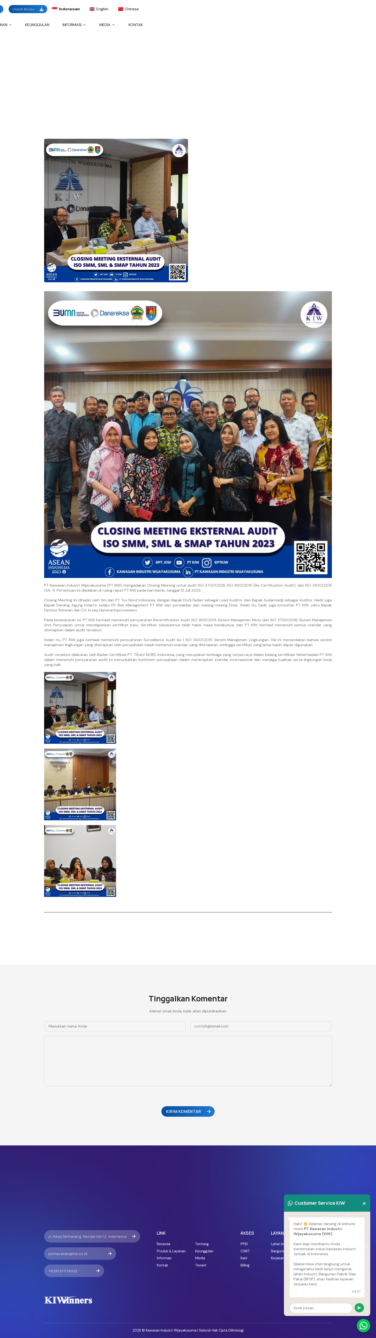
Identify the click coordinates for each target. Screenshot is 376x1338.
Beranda (163, 1244)
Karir (244, 1258)
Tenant (201, 1265)
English (99, 8)
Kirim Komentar (189, 1111)
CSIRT (245, 1251)
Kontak (136, 24)
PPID (244, 1244)
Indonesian (66, 8)
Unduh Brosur (27, 9)
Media (107, 24)
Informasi (74, 24)
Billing (245, 1265)
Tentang (202, 1244)
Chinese (128, 8)
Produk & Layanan (171, 1251)
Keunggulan (37, 24)
